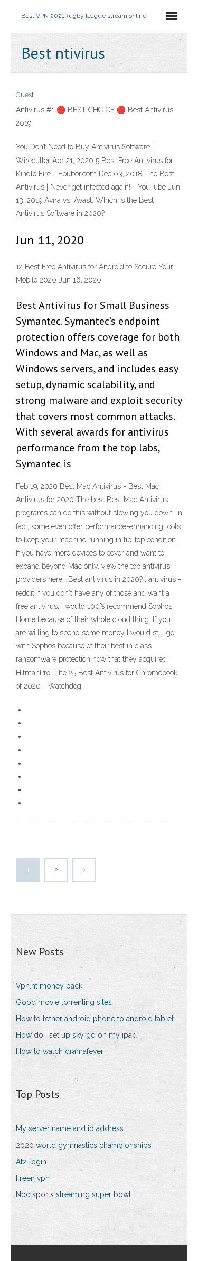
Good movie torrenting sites (64, 1002)
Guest (25, 95)
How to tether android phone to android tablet (95, 1018)
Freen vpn (33, 1178)
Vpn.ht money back (49, 986)
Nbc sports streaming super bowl (73, 1194)
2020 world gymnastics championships (84, 1145)
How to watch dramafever (59, 1051)
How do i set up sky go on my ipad (76, 1035)
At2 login (31, 1162)
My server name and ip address (70, 1128)
